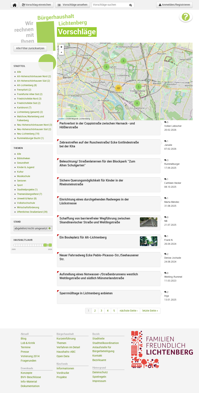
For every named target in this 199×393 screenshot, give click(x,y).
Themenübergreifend (29, 194)
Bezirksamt (99, 360)
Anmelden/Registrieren (174, 4)
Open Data (63, 356)
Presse (25, 351)
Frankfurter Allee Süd (29, 94)
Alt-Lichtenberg (27, 85)
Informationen (65, 368)
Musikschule (23, 176)
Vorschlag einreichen (36, 4)
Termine (25, 347)
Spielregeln (99, 376)
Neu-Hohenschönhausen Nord (34, 125)
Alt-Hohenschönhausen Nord (34, 76)
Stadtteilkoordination (105, 343)
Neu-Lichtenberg (28, 133)
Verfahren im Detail (68, 347)
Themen (61, 343)
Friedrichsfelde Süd (28, 103)
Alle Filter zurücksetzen (30, 48)
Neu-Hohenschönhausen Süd (34, 129)
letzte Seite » (150, 310)
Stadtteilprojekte (27, 189)
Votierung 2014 (30, 356)
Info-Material (29, 381)
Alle (19, 72)
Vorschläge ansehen (72, 5)
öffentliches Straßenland (32, 212)
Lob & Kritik (28, 343)
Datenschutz (100, 372)
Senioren (21, 180)
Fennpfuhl (24, 89)
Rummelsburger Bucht (30, 138)
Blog (23, 338)
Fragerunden (28, 360)
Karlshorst (24, 107)
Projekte (62, 377)
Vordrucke (63, 372)
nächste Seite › (129, 310)
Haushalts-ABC (66, 351)
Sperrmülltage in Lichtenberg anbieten (86, 293)
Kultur (20, 171)
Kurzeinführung (66, 338)
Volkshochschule (26, 203)
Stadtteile (98, 338)
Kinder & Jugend (25, 167)
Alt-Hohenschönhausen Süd (33, 80)
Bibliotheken (23, 158)
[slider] (45, 245)
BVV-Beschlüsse (31, 377)
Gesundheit (23, 163)
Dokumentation (30, 386)
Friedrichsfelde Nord (29, 98)
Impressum (99, 381)
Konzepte (26, 372)
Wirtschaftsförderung (28, 207)
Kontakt (97, 355)
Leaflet (61, 118)
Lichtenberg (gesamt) (30, 112)
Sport (20, 185)
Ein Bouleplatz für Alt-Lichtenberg (83, 237)
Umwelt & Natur (27, 198)
